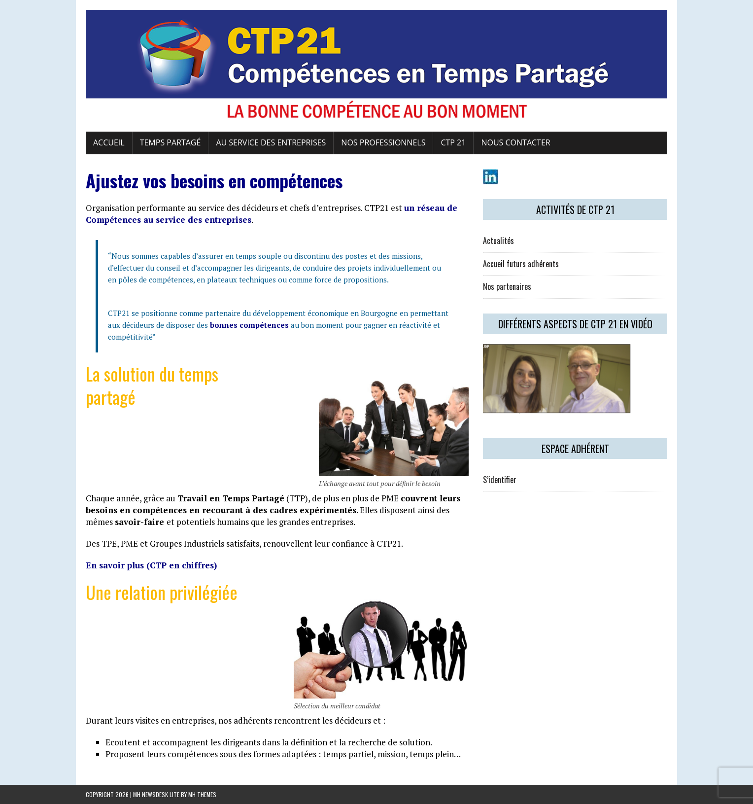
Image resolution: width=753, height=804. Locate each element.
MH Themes (202, 794)
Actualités (498, 240)
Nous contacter (515, 142)
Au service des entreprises (271, 142)
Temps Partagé (170, 142)
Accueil (109, 142)
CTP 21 (453, 142)
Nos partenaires (507, 286)
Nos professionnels (383, 142)
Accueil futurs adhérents (521, 264)
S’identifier (499, 480)
